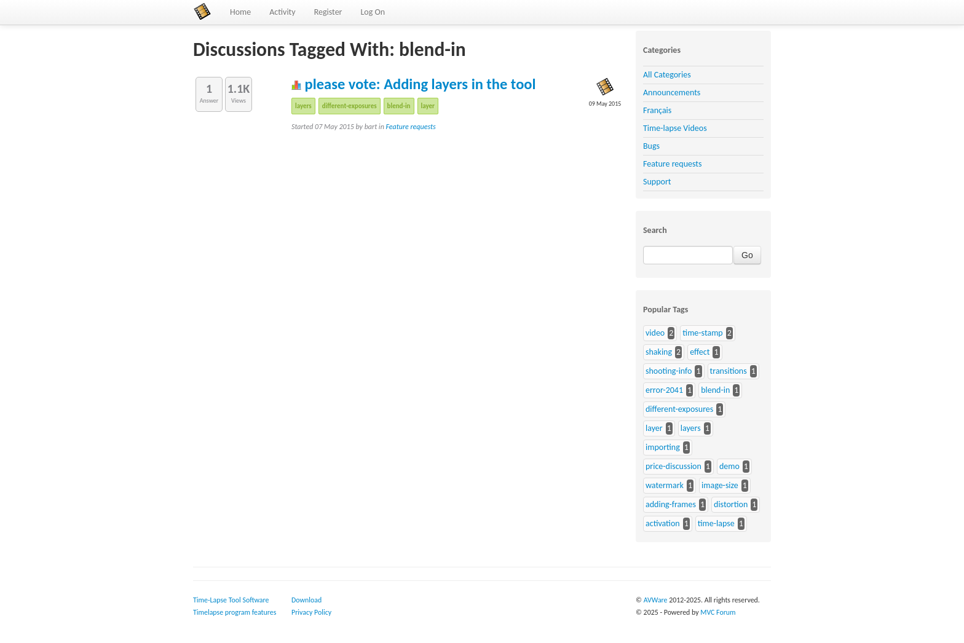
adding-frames (671, 504)
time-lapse (716, 523)
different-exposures (349, 106)
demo (729, 466)
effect (699, 352)
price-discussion (673, 466)
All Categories (667, 74)
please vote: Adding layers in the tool (413, 84)
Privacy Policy (311, 612)
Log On (372, 12)
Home (240, 12)
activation (663, 523)
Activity (282, 12)
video (655, 333)
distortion (731, 504)
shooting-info (669, 371)
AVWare (656, 600)
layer (428, 106)
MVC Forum (717, 612)
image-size (719, 485)
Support (657, 181)
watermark (665, 485)
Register (328, 12)
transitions (728, 371)
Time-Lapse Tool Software (231, 600)
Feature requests (411, 126)
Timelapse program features (234, 612)
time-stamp (702, 333)
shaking (659, 352)
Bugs (651, 146)
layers (303, 106)
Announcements (671, 92)
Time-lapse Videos (675, 128)
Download (306, 600)
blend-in (399, 106)
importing (663, 447)
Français (657, 110)
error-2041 (664, 390)
